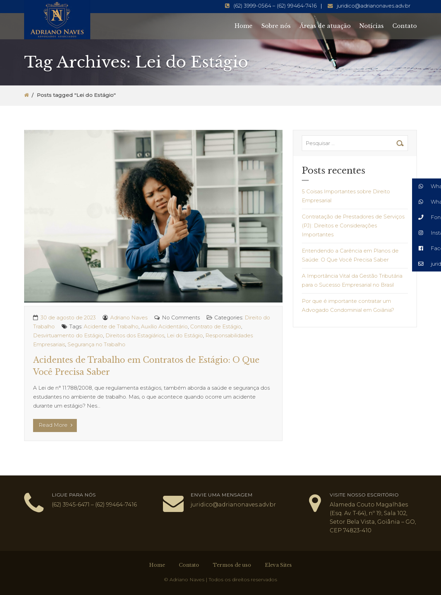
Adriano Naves (128, 317)
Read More (55, 425)
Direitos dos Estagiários (134, 335)
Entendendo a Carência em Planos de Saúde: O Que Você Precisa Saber (350, 255)
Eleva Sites (278, 565)
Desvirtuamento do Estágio (68, 335)
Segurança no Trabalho (96, 344)
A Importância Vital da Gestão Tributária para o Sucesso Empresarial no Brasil (352, 280)
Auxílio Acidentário (164, 326)
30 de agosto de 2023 (68, 317)
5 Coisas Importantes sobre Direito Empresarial (346, 196)
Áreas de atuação (325, 25)
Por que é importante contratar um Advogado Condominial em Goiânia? (348, 305)
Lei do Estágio (185, 335)
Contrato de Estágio (215, 326)
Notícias (371, 25)
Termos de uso (232, 565)
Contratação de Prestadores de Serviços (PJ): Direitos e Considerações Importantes (353, 225)
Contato (404, 25)
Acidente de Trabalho (111, 326)
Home (244, 25)
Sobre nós (276, 25)
